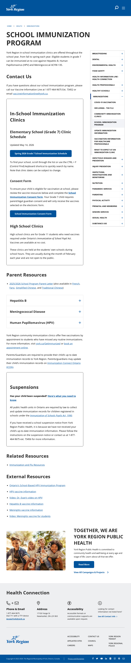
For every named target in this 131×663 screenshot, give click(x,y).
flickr (110, 658)
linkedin (106, 658)
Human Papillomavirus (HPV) (32, 322)
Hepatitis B (18, 300)
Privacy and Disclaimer (76, 659)
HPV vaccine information (22, 491)
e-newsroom (124, 658)
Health (19, 26)
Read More (84, 564)
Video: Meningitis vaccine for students (30, 516)
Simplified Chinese (26, 287)
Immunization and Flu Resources (27, 464)
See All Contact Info (106, 616)
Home (9, 26)
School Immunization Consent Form (33, 213)
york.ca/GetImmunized (48, 343)
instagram (115, 658)
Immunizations (33, 26)
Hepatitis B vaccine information (26, 503)
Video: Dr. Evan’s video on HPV (25, 497)
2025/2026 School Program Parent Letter (31, 283)
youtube (102, 658)
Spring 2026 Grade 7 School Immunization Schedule (41, 153)
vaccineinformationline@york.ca (30, 93)
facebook (93, 658)
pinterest (119, 658)
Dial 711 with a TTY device (17, 616)
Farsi (12, 287)
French (76, 283)
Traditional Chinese (52, 287)
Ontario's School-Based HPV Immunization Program (37, 485)
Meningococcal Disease (27, 311)
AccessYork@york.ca (15, 619)
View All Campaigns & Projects (89, 572)
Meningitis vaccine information (26, 510)
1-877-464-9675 (13, 613)
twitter (97, 658)
